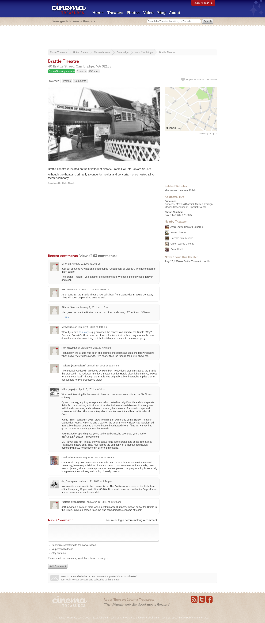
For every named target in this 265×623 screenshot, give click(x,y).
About (174, 12)
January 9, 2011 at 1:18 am (94, 307)
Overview (54, 81)
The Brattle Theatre (175, 190)
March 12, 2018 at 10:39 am (105, 502)
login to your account (77, 583)
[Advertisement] (132, 38)
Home (98, 12)
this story (84, 332)
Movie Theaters (58, 52)
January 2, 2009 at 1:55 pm (86, 263)
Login (197, 3)
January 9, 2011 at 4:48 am (96, 347)
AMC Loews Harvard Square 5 (186, 227)
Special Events (198, 207)
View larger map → (208, 133)
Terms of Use (201, 617)
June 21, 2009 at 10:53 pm (95, 289)
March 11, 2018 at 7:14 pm (97, 481)
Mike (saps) (68, 389)
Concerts (170, 204)
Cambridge (122, 52)
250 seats (94, 71)
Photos (133, 12)
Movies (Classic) (185, 204)
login (121, 520)
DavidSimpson (70, 457)
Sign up (208, 3)
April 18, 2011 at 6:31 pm (92, 389)
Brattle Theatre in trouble (196, 261)
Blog (161, 12)
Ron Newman (69, 289)
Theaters (115, 12)
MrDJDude (68, 327)
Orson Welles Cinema (182, 243)
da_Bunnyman (70, 481)
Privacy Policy (184, 617)
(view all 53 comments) (98, 256)
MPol (64, 263)
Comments (80, 81)
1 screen (81, 71)
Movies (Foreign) (204, 204)
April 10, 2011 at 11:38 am (104, 365)
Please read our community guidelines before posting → (78, 561)
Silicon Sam (68, 307)
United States (80, 52)
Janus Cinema (178, 232)
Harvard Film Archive (182, 238)
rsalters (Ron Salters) (74, 365)
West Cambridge (144, 52)
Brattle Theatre (167, 52)
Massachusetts (102, 52)
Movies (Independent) (176, 207)
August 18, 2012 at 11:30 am (98, 457)
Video (148, 12)
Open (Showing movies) (62, 71)
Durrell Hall (177, 249)
